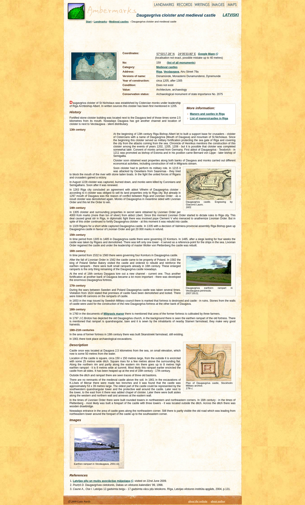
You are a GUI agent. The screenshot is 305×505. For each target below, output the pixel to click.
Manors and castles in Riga (207, 114)
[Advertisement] (149, 36)
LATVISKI (231, 15)
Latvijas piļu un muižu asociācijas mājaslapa (101, 481)
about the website (197, 501)
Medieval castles (119, 21)
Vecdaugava (171, 71)
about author (218, 501)
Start (89, 21)
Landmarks (100, 21)
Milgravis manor (114, 313)
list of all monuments (181, 62)
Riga (159, 71)
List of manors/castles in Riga (209, 118)
